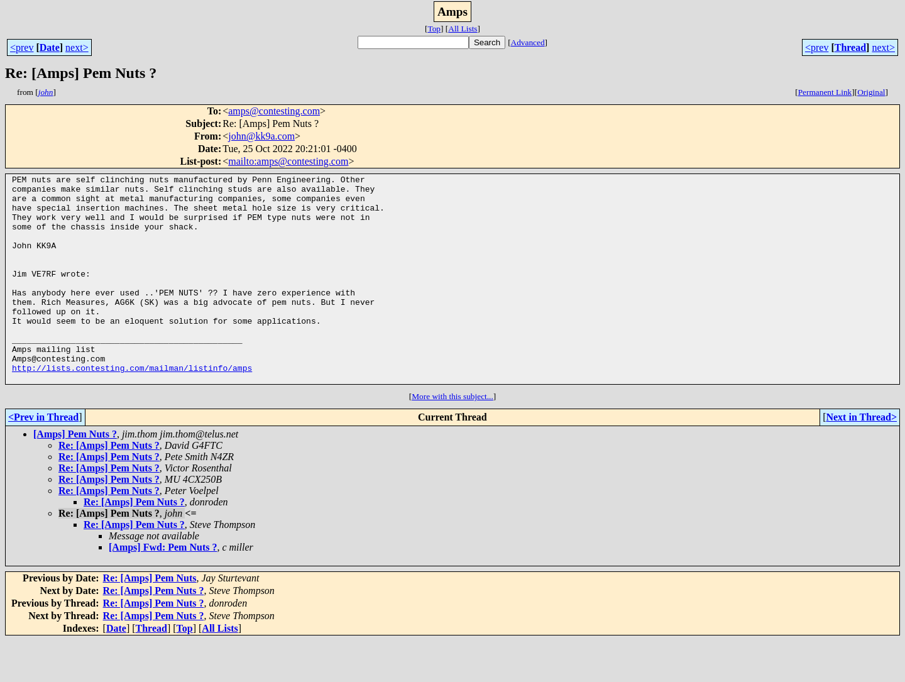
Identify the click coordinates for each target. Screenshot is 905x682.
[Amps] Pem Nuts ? (75, 475)
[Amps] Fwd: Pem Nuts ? (163, 588)
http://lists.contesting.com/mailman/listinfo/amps (132, 407)
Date (50, 47)
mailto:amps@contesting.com (288, 161)
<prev (21, 47)
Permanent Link (825, 92)
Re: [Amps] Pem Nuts (150, 619)
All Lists (462, 28)
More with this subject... (452, 438)
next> (77, 47)
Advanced (528, 42)
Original (871, 92)
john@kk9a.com (261, 136)
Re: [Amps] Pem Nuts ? (109, 486)
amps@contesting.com (274, 111)
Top (434, 28)
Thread (850, 47)
